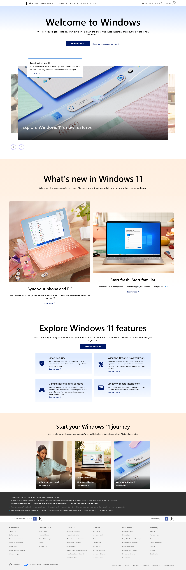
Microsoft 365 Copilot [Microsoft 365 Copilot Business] (99, 554)
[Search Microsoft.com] (158, 3)
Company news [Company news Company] (154, 539)
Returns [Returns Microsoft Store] (41, 542)
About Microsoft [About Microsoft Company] (154, 535)
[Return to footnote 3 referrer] (9, 507)
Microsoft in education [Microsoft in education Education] (73, 531)
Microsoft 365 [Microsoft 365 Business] (97, 546)
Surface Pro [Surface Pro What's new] (12, 531)
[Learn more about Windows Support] (123, 486)
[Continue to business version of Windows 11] (106, 43)
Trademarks (145, 565)
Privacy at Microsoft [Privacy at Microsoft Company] (156, 542)
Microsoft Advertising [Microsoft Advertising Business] (99, 550)
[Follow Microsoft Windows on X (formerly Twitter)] (40, 519)
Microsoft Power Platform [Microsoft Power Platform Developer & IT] (129, 550)
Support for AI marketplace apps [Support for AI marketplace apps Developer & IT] (131, 539)
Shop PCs (73, 3)
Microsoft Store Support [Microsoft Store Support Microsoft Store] (45, 539)
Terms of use (135, 565)
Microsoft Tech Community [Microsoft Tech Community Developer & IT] (130, 542)
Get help (83, 3)
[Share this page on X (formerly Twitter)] (172, 519)
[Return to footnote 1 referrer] (9, 500)
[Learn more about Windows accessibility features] (115, 371)
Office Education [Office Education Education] (71, 546)
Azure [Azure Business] (94, 539)
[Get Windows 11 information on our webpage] (78, 43)
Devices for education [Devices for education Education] (73, 535)
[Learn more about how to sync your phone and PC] (49, 302)
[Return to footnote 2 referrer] (9, 503)
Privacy (127, 565)
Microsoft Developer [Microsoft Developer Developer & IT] (128, 531)
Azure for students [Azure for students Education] (72, 558)
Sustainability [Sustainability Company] (154, 554)
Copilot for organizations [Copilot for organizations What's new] (16, 539)
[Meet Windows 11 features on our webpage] (93, 346)
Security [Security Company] (152, 550)
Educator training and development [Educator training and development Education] (77, 550)
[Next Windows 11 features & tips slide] (21, 147)
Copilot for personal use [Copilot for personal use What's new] (16, 542)
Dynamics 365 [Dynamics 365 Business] (97, 542)
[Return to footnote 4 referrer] (9, 510)
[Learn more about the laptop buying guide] (45, 486)
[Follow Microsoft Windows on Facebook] (35, 519)
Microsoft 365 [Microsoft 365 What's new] (13, 546)
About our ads (156, 565)
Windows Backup (86, 481)
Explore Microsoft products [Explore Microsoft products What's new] (17, 550)
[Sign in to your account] (170, 3)
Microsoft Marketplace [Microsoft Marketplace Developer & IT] (128, 546)
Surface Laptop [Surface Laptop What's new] (13, 535)
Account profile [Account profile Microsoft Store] (43, 531)
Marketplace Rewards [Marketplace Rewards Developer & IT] (128, 554)
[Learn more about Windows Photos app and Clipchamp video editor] (115, 396)
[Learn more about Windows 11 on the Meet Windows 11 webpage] (37, 73)
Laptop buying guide (48, 481)
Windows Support (125, 481)
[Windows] (33, 3)
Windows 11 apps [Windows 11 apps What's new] (14, 554)
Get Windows (60, 3)
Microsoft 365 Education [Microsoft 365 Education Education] (74, 542)
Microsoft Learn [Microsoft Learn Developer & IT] (126, 535)
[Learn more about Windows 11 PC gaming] (56, 396)
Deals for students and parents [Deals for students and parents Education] (75, 554)
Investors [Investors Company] (152, 546)
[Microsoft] (17, 3)
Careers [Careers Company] (152, 531)
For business (94, 3)
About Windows (45, 3)
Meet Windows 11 (40, 63)
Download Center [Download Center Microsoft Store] (44, 535)
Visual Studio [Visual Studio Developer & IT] (126, 558)
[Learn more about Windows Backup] (133, 291)
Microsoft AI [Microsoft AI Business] (96, 531)
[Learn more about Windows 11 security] (56, 371)
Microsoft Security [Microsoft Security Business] (98, 535)
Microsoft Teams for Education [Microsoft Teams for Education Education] (75, 539)
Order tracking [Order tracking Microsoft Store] (43, 546)
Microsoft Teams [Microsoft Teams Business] (98, 558)
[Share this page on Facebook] (167, 519)
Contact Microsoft (116, 565)
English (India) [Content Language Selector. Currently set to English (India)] (17, 564)
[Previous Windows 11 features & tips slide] (13, 147)
